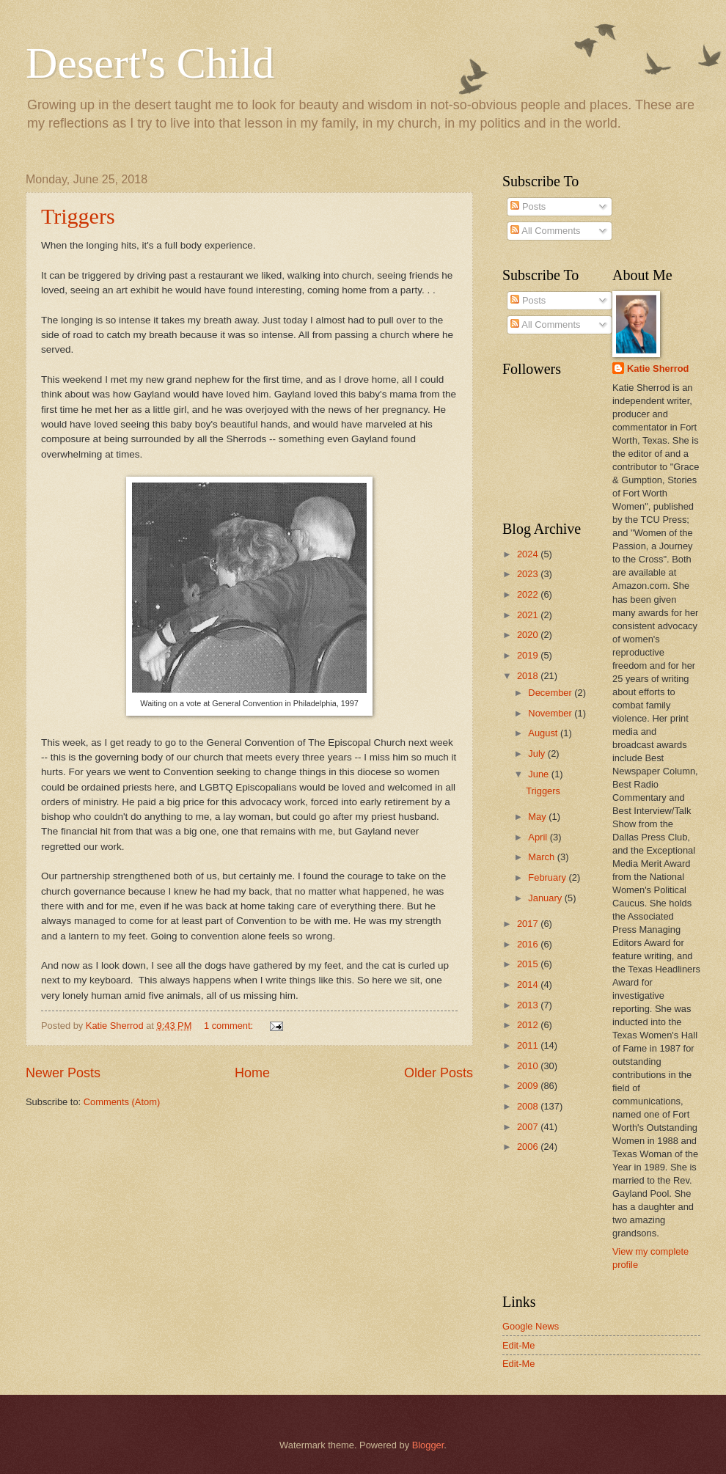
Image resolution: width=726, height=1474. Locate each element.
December (551, 692)
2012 (528, 1024)
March (542, 856)
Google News (530, 1326)
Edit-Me (518, 1345)
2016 (528, 944)
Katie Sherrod (658, 368)
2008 (528, 1106)
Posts (528, 206)
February (548, 877)
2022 (528, 594)
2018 (528, 675)
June (539, 774)
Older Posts (438, 1073)
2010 (528, 1065)
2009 (528, 1085)
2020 (528, 634)
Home (252, 1073)
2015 (528, 963)
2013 (528, 1005)
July (537, 753)
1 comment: (230, 1025)
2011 (528, 1045)
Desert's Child (150, 63)
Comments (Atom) (122, 1101)
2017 (528, 923)
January (546, 897)
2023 (528, 573)
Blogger (428, 1445)
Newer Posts (63, 1073)
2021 (528, 614)
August (544, 732)
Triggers (78, 216)
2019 (528, 655)
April (538, 837)
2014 (528, 984)
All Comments (545, 230)
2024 (528, 554)
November (551, 713)
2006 (528, 1146)
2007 (528, 1126)
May (538, 816)
